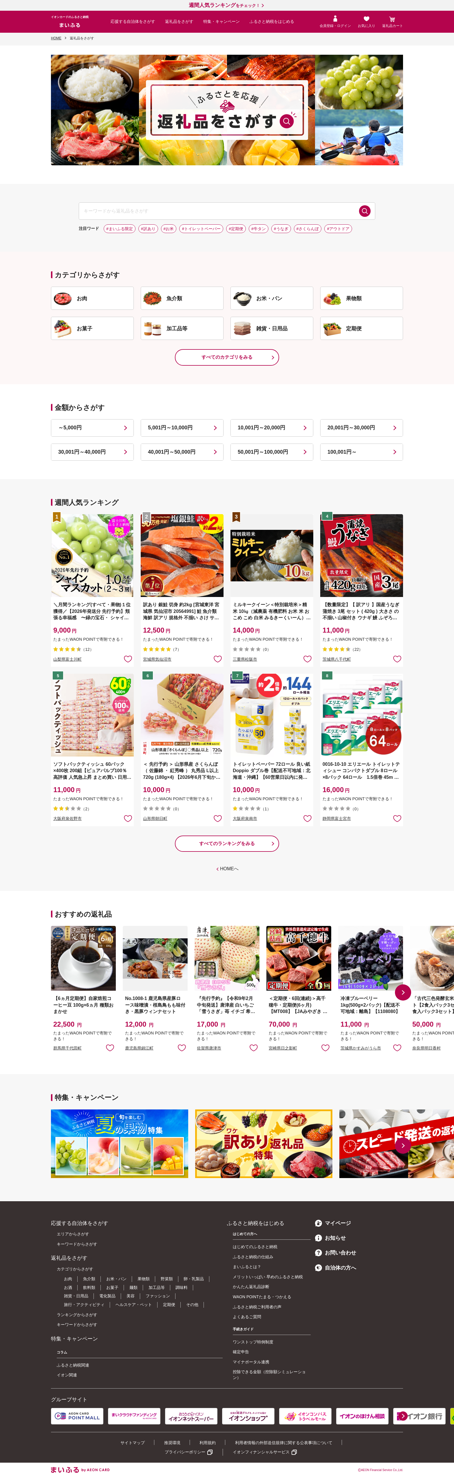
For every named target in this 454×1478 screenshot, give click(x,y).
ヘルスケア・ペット (134, 1304)
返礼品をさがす (179, 21)
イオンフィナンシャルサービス (261, 1452)
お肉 (68, 1278)
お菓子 (112, 1287)
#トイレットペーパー (201, 228)
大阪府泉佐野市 (67, 818)
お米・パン (116, 1278)
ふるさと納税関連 (73, 1365)
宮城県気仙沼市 (157, 659)
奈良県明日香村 (426, 1048)
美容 (131, 1296)
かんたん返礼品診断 (251, 1286)
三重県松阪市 (245, 659)
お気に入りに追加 (110, 1047)
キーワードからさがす (77, 1244)
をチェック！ (224, 5)
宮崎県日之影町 (283, 1048)
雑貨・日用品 (76, 1296)
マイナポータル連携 (251, 1362)
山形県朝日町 (155, 818)
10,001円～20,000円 (261, 428)
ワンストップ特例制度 (253, 1342)
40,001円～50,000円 (171, 452)
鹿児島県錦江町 (139, 1048)
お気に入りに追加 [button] (128, 658)
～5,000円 (70, 428)
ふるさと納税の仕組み (253, 1256)
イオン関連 (67, 1375)
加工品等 (157, 1287)
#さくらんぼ (307, 228)
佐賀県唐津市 (209, 1048)
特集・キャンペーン (221, 21)
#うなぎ (281, 228)
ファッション (158, 1296)
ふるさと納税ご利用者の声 (257, 1307)
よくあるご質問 (247, 1316)
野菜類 (167, 1278)
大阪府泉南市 (245, 818)
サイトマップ (132, 1442)
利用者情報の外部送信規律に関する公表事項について (283, 1442)
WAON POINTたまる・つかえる (262, 1296)
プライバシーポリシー (185, 1452)
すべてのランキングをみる (227, 843)
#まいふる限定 (119, 228)
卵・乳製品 (194, 1278)
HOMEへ (229, 868)
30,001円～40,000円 (82, 452)
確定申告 (241, 1351)
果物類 (144, 1278)
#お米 (169, 228)
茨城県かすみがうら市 (360, 1048)
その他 (192, 1304)
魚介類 (89, 1278)
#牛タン (258, 228)
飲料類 (89, 1287)
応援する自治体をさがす (133, 21)
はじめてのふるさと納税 (255, 1246)
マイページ (333, 1223)
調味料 (181, 1287)
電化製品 (107, 1296)
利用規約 (207, 1442)
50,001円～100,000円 (263, 452)
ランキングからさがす (77, 1314)
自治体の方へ (335, 1268)
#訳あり (148, 228)
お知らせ (330, 1238)
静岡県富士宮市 (337, 818)
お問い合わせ (335, 1253)
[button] (403, 992)
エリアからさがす (73, 1234)
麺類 (133, 1287)
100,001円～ (342, 452)
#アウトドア (338, 228)
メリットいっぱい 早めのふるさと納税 (268, 1276)
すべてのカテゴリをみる (227, 357)
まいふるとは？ (247, 1266)
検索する (365, 211)
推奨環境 (172, 1442)
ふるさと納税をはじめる (272, 21)
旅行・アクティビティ (84, 1304)
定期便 (169, 1304)
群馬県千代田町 (67, 1048)
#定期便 (236, 228)
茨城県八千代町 (337, 659)
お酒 (68, 1287)
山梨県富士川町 (67, 659)
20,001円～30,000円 (351, 428)
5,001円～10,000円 (170, 428)
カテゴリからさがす (75, 1269)
